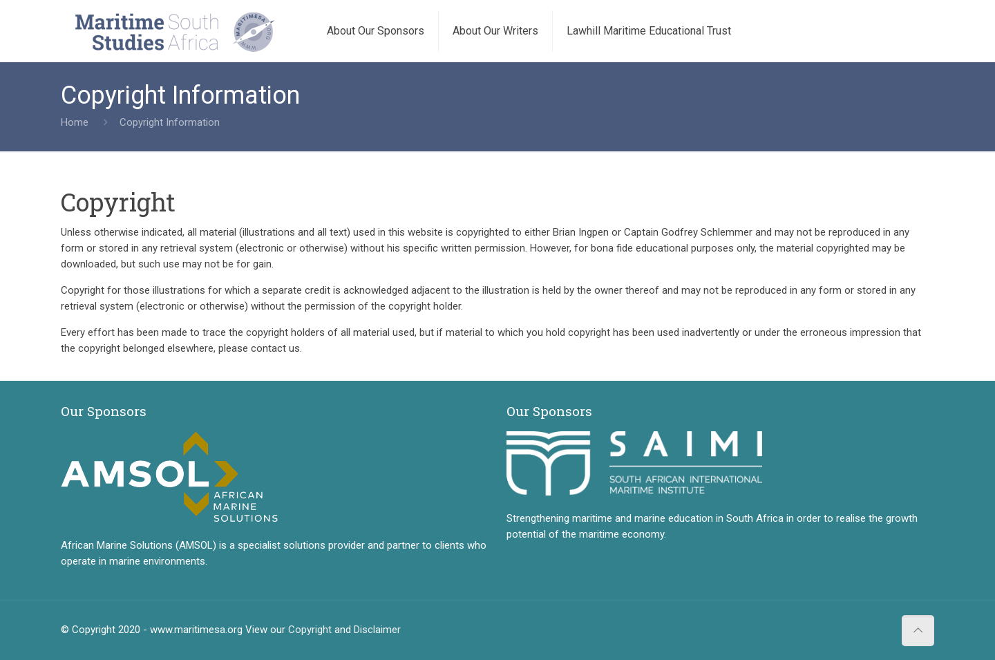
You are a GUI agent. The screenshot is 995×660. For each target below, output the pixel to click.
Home (74, 122)
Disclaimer (377, 629)
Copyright (310, 629)
